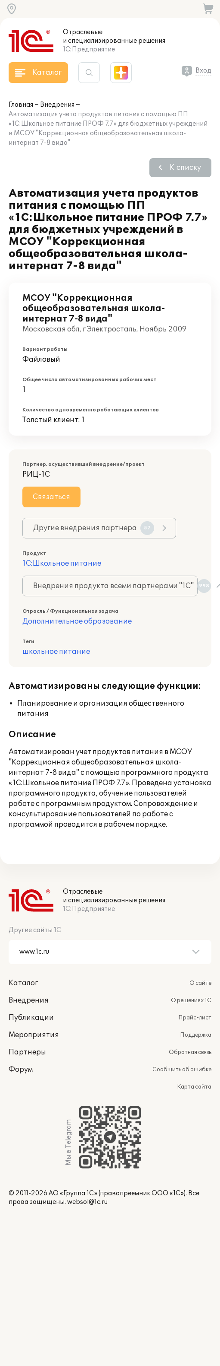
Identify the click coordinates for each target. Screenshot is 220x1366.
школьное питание (56, 651)
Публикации (31, 1017)
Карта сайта (194, 1086)
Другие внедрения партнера (93, 528)
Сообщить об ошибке (181, 1069)
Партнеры (27, 1052)
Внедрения (57, 104)
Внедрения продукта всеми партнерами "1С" (115, 586)
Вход (203, 70)
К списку (185, 167)
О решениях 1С (191, 1000)
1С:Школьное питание (61, 563)
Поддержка (195, 1035)
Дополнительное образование (77, 621)
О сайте (200, 983)
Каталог (23, 983)
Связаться (51, 497)
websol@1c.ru (87, 1202)
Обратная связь (190, 1052)
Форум (21, 1069)
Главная (21, 104)
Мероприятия (34, 1035)
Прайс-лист (194, 1017)
